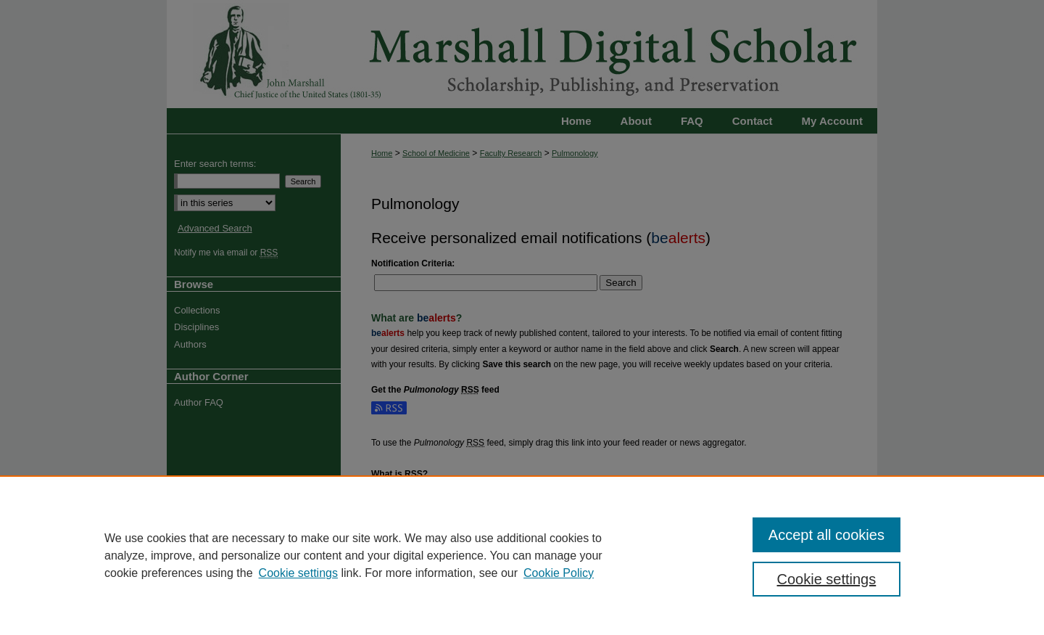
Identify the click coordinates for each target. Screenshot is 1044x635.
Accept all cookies (826, 535)
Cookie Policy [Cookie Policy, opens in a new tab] (558, 573)
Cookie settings (298, 573)
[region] (522, 555)
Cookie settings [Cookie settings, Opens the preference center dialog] (827, 579)
